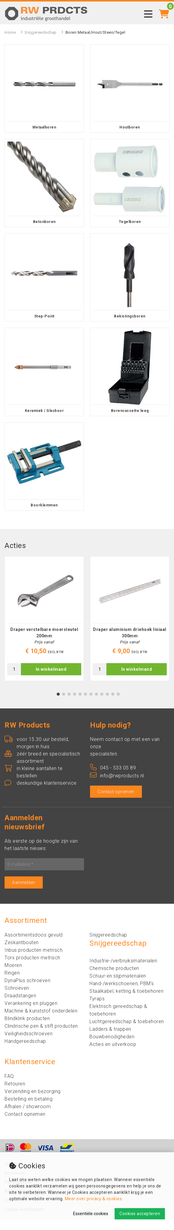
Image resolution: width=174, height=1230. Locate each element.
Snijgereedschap (41, 32)
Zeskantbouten (22, 952)
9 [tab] (102, 704)
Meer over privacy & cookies (93, 1198)
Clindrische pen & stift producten (41, 1036)
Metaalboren (44, 127)
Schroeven (17, 998)
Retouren (15, 1094)
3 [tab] (69, 704)
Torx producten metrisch (32, 968)
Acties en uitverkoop (112, 1054)
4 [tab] (74, 704)
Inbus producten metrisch (33, 960)
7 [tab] (91, 704)
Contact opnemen (116, 801)
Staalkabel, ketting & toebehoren (126, 1001)
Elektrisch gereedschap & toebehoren (118, 1020)
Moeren (13, 975)
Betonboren (44, 222)
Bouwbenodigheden (111, 1047)
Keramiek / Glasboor (44, 411)
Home (10, 32)
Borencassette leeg (130, 411)
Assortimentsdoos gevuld (34, 945)
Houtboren (129, 127)
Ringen (12, 983)
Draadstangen (20, 1006)
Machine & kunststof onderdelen (41, 1021)
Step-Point (44, 316)
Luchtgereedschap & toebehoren (126, 1031)
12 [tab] (118, 704)
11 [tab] (112, 704)
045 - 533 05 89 (113, 778)
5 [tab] (80, 704)
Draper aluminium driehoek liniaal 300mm (129, 642)
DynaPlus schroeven (27, 990)
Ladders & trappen (110, 1039)
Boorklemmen (44, 505)
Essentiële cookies (90, 1213)
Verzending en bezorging (33, 1101)
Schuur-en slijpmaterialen (117, 986)
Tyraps (97, 1009)
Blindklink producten (27, 1028)
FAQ (9, 1086)
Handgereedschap (25, 1051)
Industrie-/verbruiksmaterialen (123, 971)
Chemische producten (114, 978)
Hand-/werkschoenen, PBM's (121, 993)
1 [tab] (58, 704)
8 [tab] (96, 704)
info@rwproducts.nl (117, 786)
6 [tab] (85, 704)
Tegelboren (130, 222)
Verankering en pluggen (31, 1013)
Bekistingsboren (130, 316)
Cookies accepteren (139, 1213)
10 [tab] (107, 704)
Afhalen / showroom (28, 1116)
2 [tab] (63, 704)
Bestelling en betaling (28, 1109)
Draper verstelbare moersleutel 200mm (44, 642)
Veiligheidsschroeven (28, 1044)
